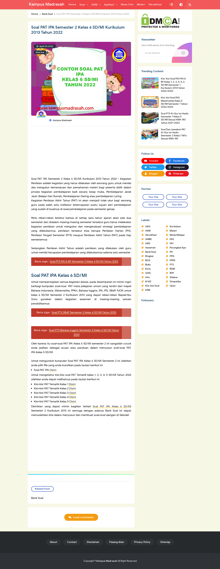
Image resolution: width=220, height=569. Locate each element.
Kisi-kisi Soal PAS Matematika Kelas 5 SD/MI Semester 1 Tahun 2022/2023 (174, 102)
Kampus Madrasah (106, 561)
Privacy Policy (142, 542)
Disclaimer (93, 542)
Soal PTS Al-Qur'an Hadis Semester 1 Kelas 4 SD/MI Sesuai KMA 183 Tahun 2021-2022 (174, 118)
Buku (148, 264)
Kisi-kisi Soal (152, 285)
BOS (147, 260)
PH (171, 251)
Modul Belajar (177, 235)
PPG (172, 256)
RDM (172, 268)
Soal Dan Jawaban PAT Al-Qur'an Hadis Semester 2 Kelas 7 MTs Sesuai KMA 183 (174, 134)
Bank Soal (40, 52)
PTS (172, 264)
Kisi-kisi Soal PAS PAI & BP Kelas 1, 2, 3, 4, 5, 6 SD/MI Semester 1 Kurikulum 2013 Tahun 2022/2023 (173, 84)
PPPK (172, 260)
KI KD (148, 281)
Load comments (83, 517)
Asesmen (150, 247)
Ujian (172, 285)
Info (147, 277)
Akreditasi (151, 235)
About (53, 542)
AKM (148, 230)
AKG (148, 226)
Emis (148, 268)
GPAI (148, 273)
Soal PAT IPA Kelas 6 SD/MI (112, 406)
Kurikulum (175, 226)
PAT (172, 243)
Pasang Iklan (116, 542)
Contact (72, 542)
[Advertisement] (81, 153)
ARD (147, 243)
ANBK (148, 239)
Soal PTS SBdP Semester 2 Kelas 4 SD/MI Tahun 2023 (84, 312)
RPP (172, 273)
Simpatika (175, 281)
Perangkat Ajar (178, 247)
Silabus (174, 277)
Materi (173, 230)
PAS (172, 239)
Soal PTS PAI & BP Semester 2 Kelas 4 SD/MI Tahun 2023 (84, 261)
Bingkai (149, 256)
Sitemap (165, 542)
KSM (147, 290)
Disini (53, 370)
